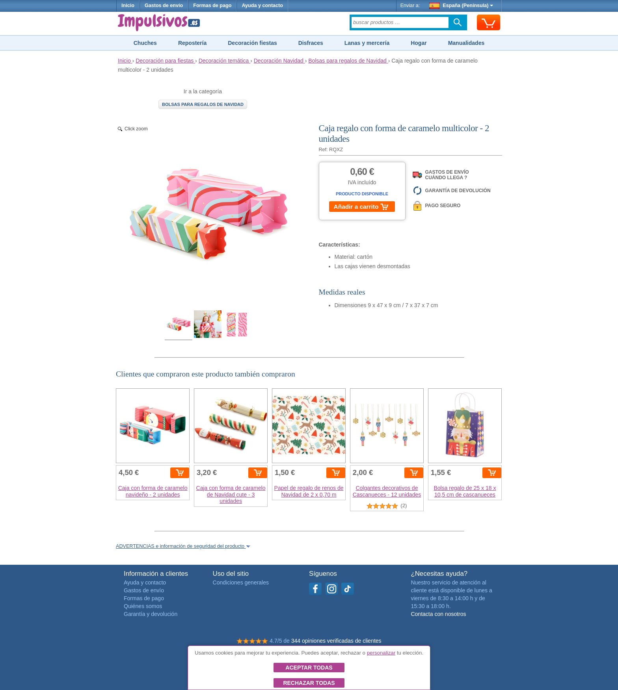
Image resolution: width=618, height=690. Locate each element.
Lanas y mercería (366, 43)
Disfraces (310, 43)
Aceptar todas (308, 667)
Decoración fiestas (252, 43)
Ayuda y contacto (262, 5)
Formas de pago (212, 5)
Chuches (145, 43)
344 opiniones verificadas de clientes (336, 641)
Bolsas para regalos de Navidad (203, 104)
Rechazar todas (309, 683)
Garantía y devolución (150, 614)
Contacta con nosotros (438, 614)
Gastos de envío (164, 5)
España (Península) (461, 5)
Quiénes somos (143, 606)
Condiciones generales (241, 582)
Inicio (127, 5)
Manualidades (466, 43)
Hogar (418, 43)
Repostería (192, 43)
